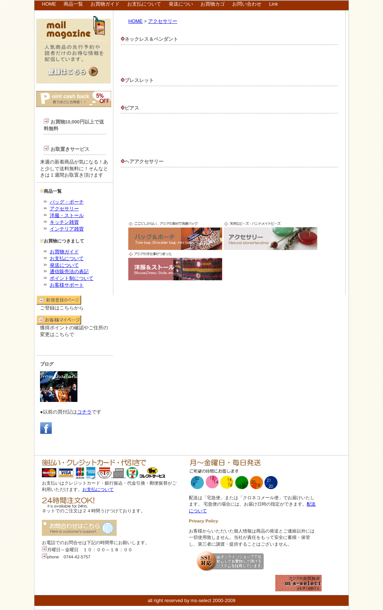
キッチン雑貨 (64, 222)
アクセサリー (64, 208)
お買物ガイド (105, 4)
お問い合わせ (246, 4)
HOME (49, 4)
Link (273, 4)
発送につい (181, 4)
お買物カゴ (212, 4)
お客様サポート (67, 285)
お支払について (144, 4)
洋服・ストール (67, 215)
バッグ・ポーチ (67, 202)
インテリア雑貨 (67, 229)
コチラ (84, 412)
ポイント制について (72, 278)
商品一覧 (73, 4)
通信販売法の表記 (69, 271)
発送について (64, 265)
